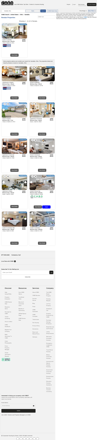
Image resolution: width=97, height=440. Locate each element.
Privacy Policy (36, 325)
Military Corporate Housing (49, 356)
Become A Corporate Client (21, 303)
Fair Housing (35, 322)
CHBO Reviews (36, 295)
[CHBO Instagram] (27, 438)
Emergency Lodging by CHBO (49, 345)
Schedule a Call (16, 255)
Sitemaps (34, 337)
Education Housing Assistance (49, 383)
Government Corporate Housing (49, 371)
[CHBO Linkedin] (31, 438)
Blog (33, 303)
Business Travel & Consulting (49, 389)
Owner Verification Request (8, 354)
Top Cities (26, 4)
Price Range (83, 10)
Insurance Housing (39, 4)
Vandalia (27, 14)
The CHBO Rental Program (49, 294)
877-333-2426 (5, 255)
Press (33, 306)
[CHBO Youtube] (21, 438)
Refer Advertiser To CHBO (8, 336)
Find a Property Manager (7, 347)
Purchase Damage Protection (49, 322)
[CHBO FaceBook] (17, 438)
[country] (13, 11)
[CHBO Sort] (46, 16)
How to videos (8, 321)
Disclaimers (35, 329)
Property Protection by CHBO (49, 315)
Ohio (21, 14)
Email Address (4, 402)
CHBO (85, 17)
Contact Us (31, 4)
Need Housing (82, 4)
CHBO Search (5, 14)
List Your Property (92, 4)
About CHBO (35, 292)
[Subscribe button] (51, 272)
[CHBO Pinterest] (34, 438)
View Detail (14, 55)
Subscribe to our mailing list (10, 269)
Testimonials (35, 319)
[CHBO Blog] (24, 438)
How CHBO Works (18, 4)
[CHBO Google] (37, 438)
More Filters (91, 10)
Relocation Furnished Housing (49, 338)
